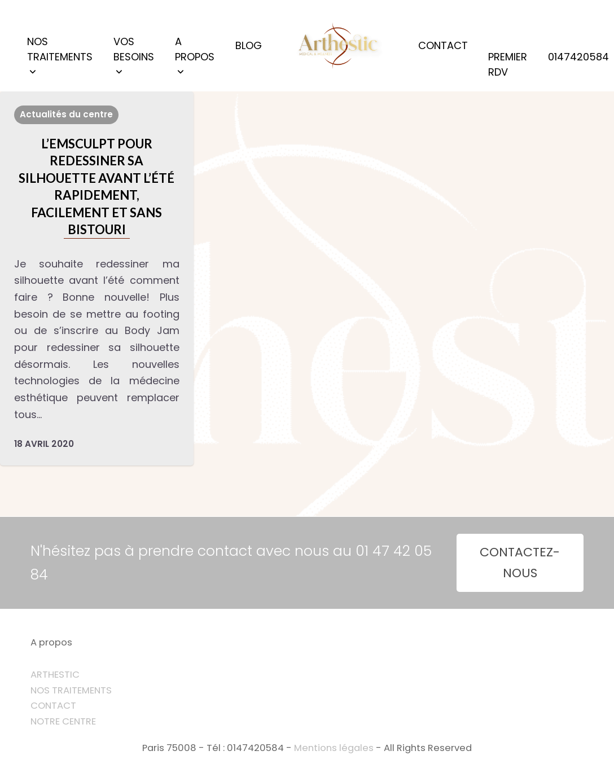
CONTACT (53, 705)
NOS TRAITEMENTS (71, 690)
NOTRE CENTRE (63, 721)
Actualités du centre (66, 114)
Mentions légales (334, 747)
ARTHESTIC (55, 674)
